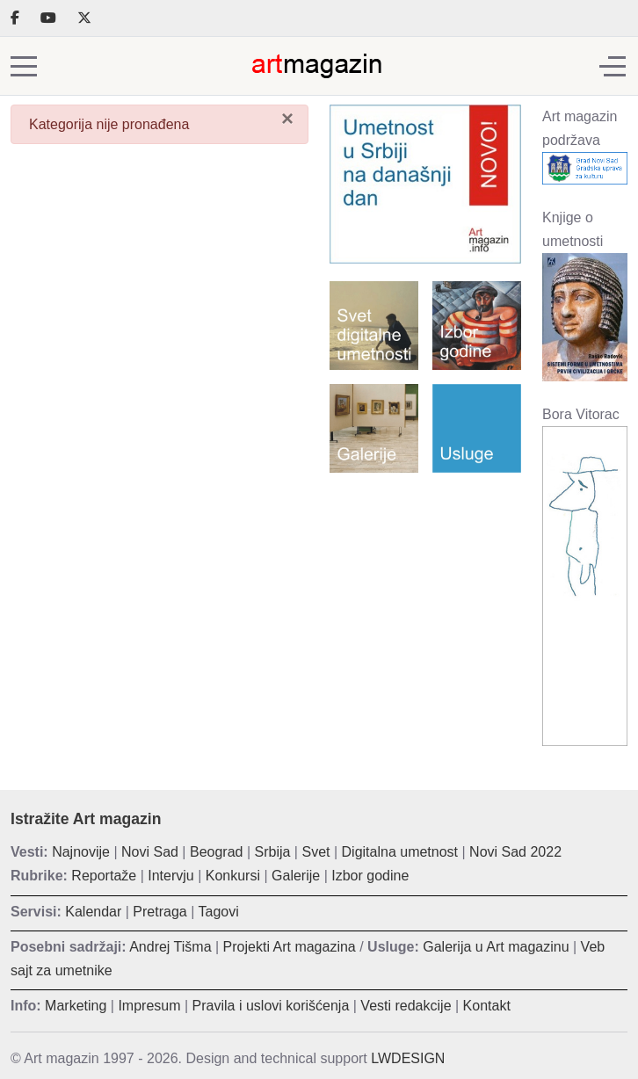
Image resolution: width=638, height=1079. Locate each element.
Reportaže (103, 875)
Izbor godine (370, 875)
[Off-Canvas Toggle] (612, 66)
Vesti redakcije (405, 1005)
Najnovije (81, 851)
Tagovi (219, 911)
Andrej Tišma (170, 946)
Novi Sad (149, 851)
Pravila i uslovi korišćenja (271, 1005)
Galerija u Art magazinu (496, 946)
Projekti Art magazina (289, 946)
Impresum (149, 1005)
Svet (315, 851)
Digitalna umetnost (400, 851)
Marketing (75, 1005)
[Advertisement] (425, 578)
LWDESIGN (408, 1058)
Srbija (273, 851)
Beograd (216, 851)
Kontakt (487, 1005)
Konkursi (233, 875)
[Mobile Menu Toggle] (24, 66)
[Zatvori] (287, 118)
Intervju (170, 875)
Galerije (296, 875)
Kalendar (93, 911)
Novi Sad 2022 (515, 851)
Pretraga (159, 911)
